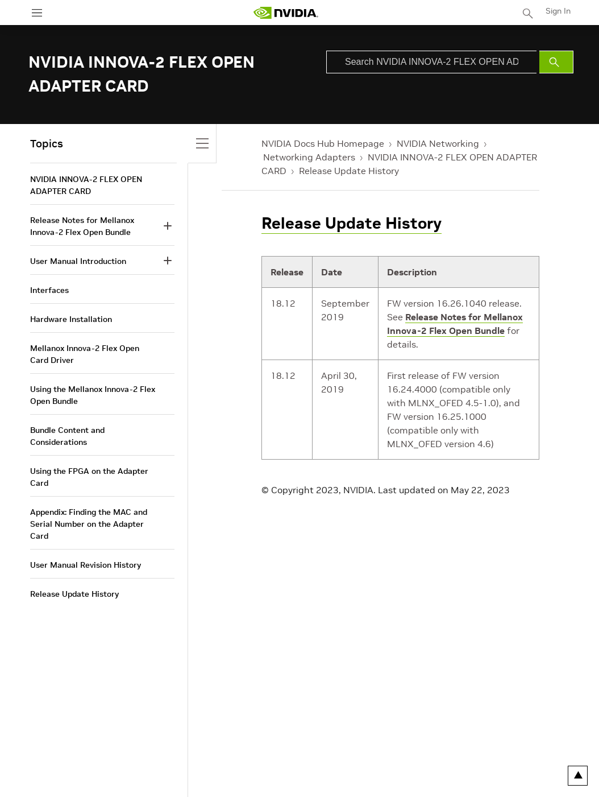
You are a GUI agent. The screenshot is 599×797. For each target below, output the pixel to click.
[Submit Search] (556, 62)
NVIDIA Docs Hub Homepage (322, 143)
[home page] (285, 13)
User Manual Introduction (78, 261)
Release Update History (349, 170)
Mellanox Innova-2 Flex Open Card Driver (84, 354)
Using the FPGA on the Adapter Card (89, 477)
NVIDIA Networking (438, 143)
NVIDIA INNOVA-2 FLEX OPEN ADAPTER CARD (86, 185)
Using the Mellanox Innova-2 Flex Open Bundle (92, 395)
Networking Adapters (309, 157)
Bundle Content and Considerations (67, 436)
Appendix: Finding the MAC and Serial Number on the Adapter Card (88, 524)
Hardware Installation (71, 319)
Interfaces (49, 290)
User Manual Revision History (85, 565)
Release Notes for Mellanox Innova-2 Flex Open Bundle (82, 226)
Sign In (558, 11)
